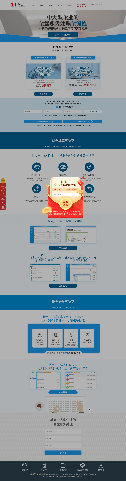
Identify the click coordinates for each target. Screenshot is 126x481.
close (83, 177)
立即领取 (66, 204)
